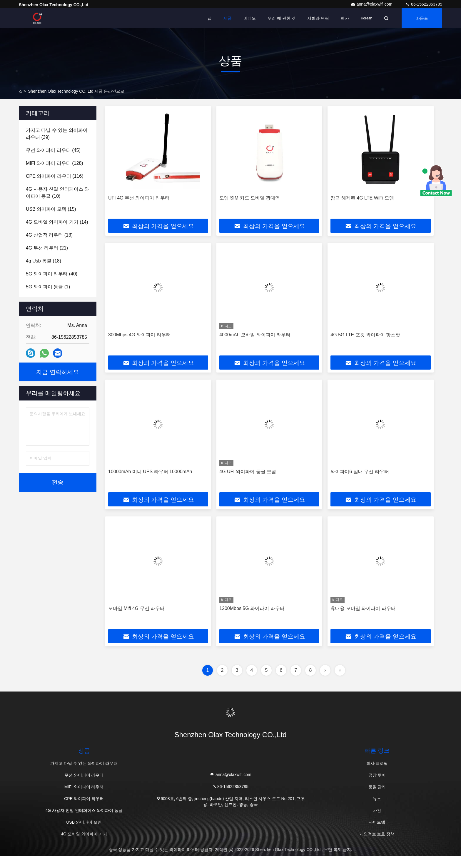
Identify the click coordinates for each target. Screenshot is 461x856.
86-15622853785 (423, 4)
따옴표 (422, 18)
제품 (227, 18)
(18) (43, 260)
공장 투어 (377, 775)
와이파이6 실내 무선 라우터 (359, 471)
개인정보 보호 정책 (377, 834)
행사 (345, 18)
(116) (54, 176)
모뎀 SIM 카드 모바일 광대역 (249, 197)
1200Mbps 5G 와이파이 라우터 (251, 608)
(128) (54, 163)
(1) (48, 286)
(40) (51, 273)
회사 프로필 (377, 763)
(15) (51, 209)
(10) (57, 193)
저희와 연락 (318, 18)
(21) (47, 247)
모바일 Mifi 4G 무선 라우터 (136, 608)
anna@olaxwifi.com (372, 4)
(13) (49, 234)
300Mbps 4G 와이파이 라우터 (139, 334)
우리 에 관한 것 (282, 18)
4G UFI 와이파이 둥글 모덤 (247, 471)
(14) (57, 222)
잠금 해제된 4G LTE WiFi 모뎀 (362, 197)
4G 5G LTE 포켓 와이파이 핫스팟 (365, 334)
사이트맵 (377, 822)
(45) (53, 150)
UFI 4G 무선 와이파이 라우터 (139, 197)
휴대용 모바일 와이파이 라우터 (362, 608)
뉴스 (377, 798)
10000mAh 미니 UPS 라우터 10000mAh (150, 471)
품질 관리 (377, 786)
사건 (377, 810)
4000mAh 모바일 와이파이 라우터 (254, 334)
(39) (57, 134)
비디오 (249, 18)
